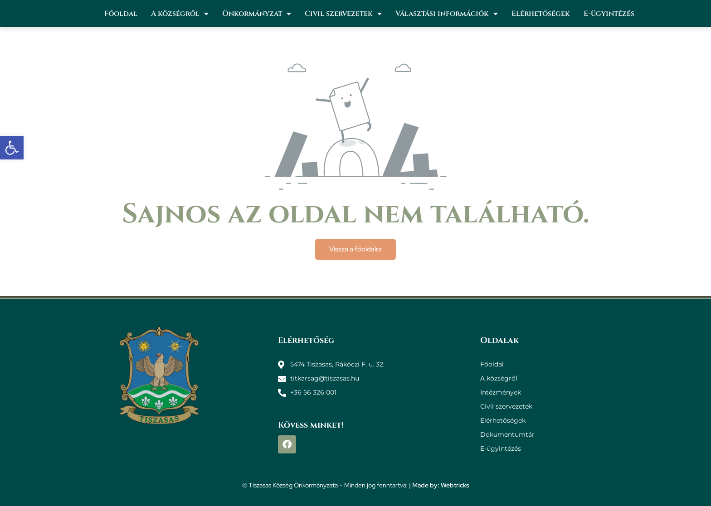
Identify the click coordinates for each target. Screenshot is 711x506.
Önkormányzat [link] (256, 13)
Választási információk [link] (446, 13)
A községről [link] (180, 13)
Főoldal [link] (120, 14)
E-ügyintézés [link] (609, 14)
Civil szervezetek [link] (343, 13)
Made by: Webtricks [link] (440, 485)
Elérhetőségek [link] (540, 14)
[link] (12, 147)
